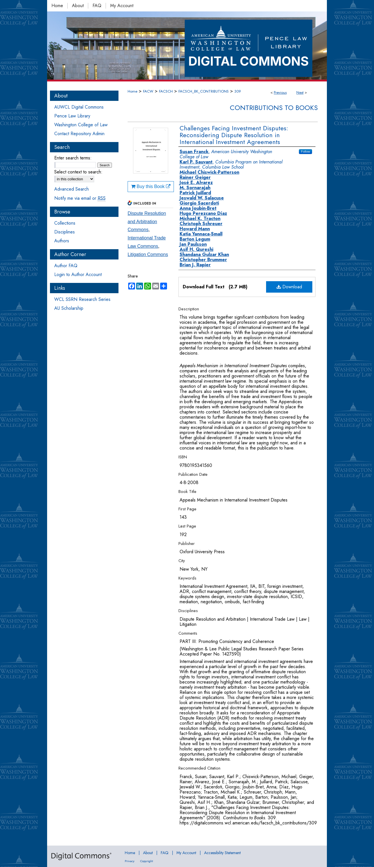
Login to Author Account (78, 274)
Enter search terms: (73, 158)
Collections (64, 223)
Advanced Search (71, 189)
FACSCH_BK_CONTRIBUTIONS (203, 91)
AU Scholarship (68, 308)
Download (289, 286)
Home (132, 91)
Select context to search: (78, 172)
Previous (280, 92)
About (148, 853)
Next (299, 92)
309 (237, 91)
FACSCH (166, 91)
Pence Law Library (72, 116)
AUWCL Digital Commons (79, 107)
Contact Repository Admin (79, 133)
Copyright (146, 861)
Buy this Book (150, 186)
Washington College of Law (81, 124)
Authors (61, 240)
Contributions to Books (274, 108)
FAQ (164, 853)
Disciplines (64, 232)
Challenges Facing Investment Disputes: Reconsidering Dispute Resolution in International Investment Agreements (234, 134)
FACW (148, 91)
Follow (305, 151)
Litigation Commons (148, 254)
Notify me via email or (80, 198)
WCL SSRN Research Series (82, 299)
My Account (186, 853)
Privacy (129, 861)
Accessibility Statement (222, 853)
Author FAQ (65, 265)
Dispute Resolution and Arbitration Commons (147, 221)
